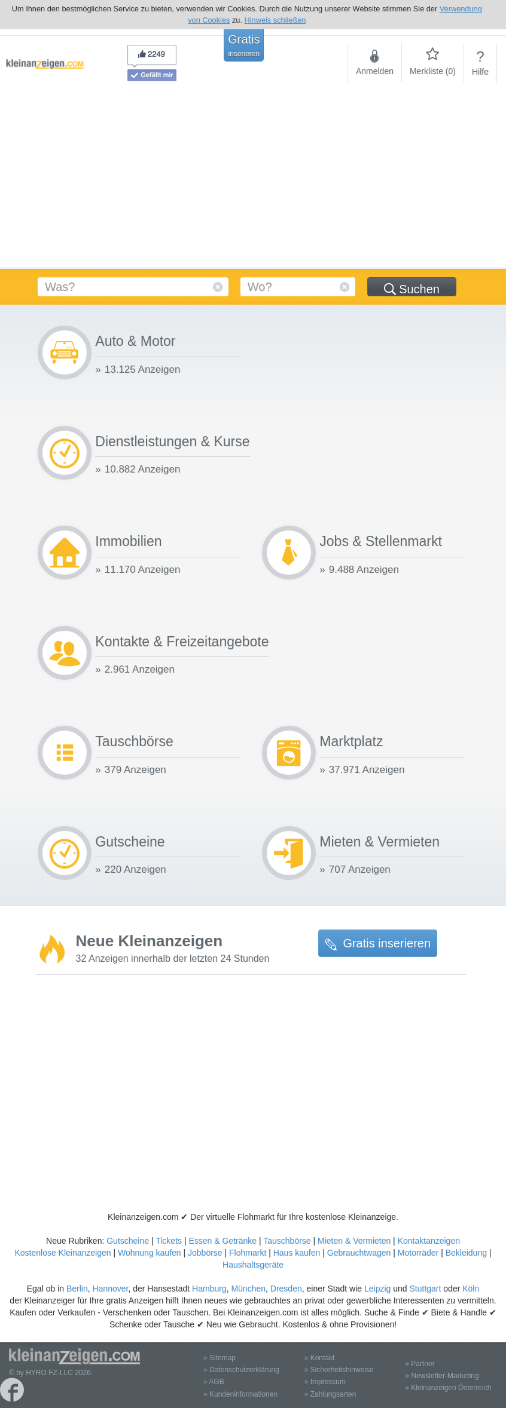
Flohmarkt (247, 1252)
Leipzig (377, 1288)
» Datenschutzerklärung (241, 1370)
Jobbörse (205, 1252)
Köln (470, 1288)
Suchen (412, 289)
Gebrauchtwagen (359, 1252)
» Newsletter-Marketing (441, 1376)
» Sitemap (219, 1358)
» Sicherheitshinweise (339, 1370)
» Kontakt (319, 1358)
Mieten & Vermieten (354, 1241)
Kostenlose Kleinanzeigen (62, 1252)
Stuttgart (425, 1288)
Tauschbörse (286, 1241)
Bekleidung (466, 1252)
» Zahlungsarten (330, 1394)
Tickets (169, 1241)
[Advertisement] (253, 179)
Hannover (110, 1288)
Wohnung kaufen (149, 1252)
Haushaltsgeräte (253, 1264)
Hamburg (209, 1288)
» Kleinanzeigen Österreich (448, 1388)
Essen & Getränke (222, 1241)
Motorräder (418, 1252)
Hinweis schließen (275, 20)
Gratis (244, 45)
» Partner (419, 1364)
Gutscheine (127, 1241)
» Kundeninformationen (240, 1394)
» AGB (213, 1382)
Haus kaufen (297, 1252)
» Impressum (325, 1382)
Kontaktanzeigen (429, 1241)
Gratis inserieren (378, 943)
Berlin (77, 1288)
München (248, 1288)
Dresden (286, 1288)
